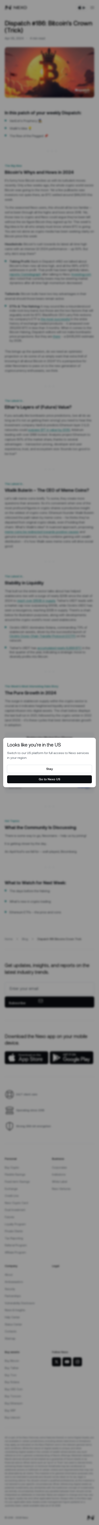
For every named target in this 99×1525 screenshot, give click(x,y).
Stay (49, 769)
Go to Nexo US (49, 779)
